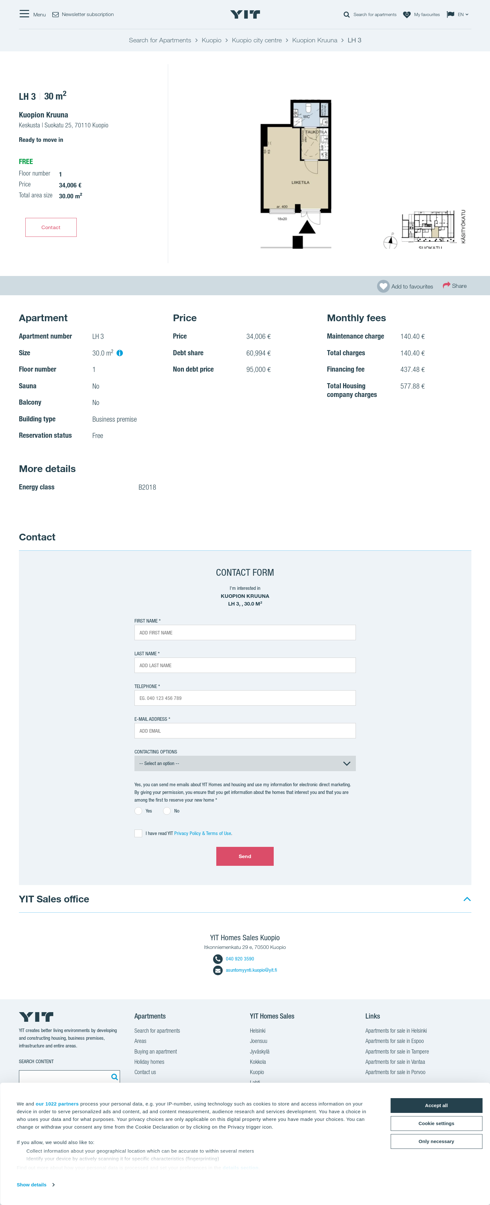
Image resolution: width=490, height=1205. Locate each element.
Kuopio (257, 1073)
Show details (32, 1184)
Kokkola (258, 1062)
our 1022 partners (57, 1103)
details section (241, 1167)
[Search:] (113, 1077)
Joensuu (258, 1042)
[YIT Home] (245, 14)
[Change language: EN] (458, 14)
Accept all (436, 1105)
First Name (146, 621)
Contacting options (155, 752)
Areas (140, 1042)
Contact (50, 227)
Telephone (145, 686)
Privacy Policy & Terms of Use (202, 833)
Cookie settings (436, 1123)
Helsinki (257, 1031)
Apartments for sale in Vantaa (395, 1062)
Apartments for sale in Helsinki (396, 1031)
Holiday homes (149, 1062)
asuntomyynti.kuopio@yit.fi (245, 970)
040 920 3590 (233, 959)
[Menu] (32, 14)
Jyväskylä (260, 1052)
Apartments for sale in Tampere (397, 1052)
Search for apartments (157, 1031)
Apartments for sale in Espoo (394, 1042)
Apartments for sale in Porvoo (395, 1073)
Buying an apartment (155, 1052)
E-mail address (150, 719)
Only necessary (436, 1141)
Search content (36, 1061)
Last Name (145, 653)
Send (245, 856)
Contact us (145, 1073)
